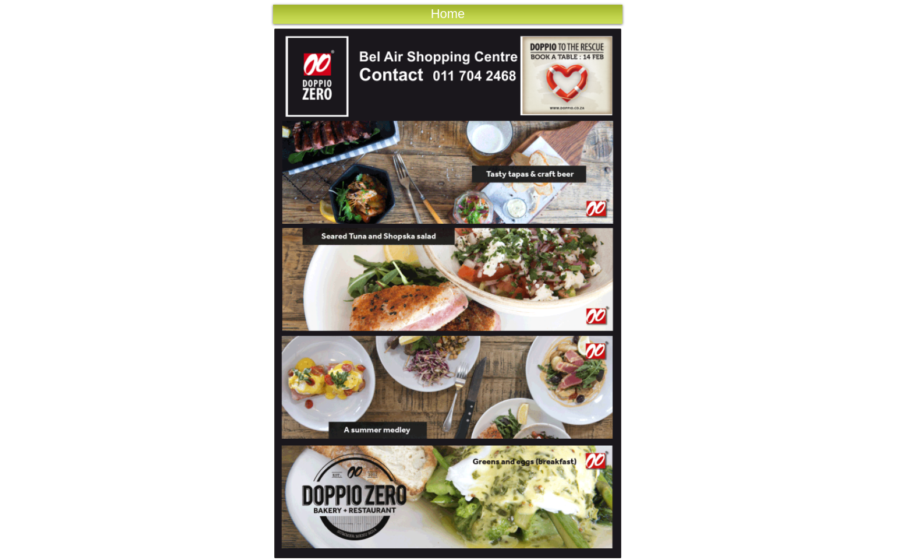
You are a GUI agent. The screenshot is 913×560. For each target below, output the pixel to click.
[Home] (447, 14)
